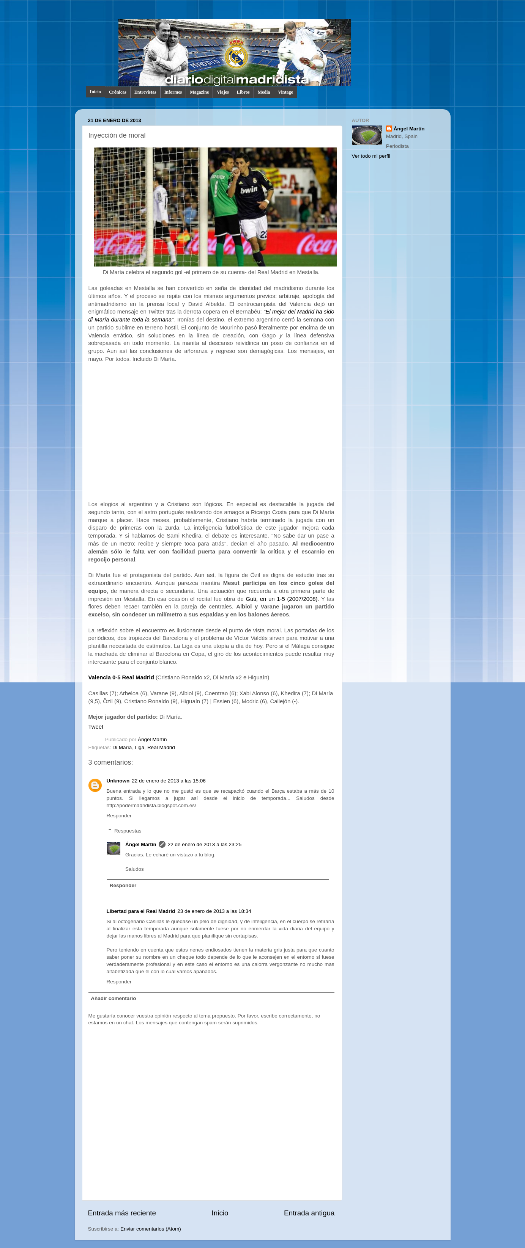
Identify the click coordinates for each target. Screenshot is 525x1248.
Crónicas (117, 92)
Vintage (285, 92)
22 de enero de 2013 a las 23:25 (204, 844)
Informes (173, 92)
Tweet (96, 727)
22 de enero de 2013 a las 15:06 (168, 781)
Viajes (223, 92)
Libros (243, 92)
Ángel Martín (152, 739)
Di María (122, 747)
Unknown (118, 781)
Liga (140, 747)
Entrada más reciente (122, 1213)
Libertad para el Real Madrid (141, 911)
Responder (119, 815)
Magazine (199, 92)
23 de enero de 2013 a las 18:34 (214, 911)
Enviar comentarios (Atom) (150, 1229)
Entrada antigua (309, 1213)
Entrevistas (145, 92)
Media (264, 92)
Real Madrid (161, 747)
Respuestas (127, 831)
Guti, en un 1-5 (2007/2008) (282, 599)
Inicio (95, 91)
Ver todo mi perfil (371, 156)
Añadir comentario (113, 998)
